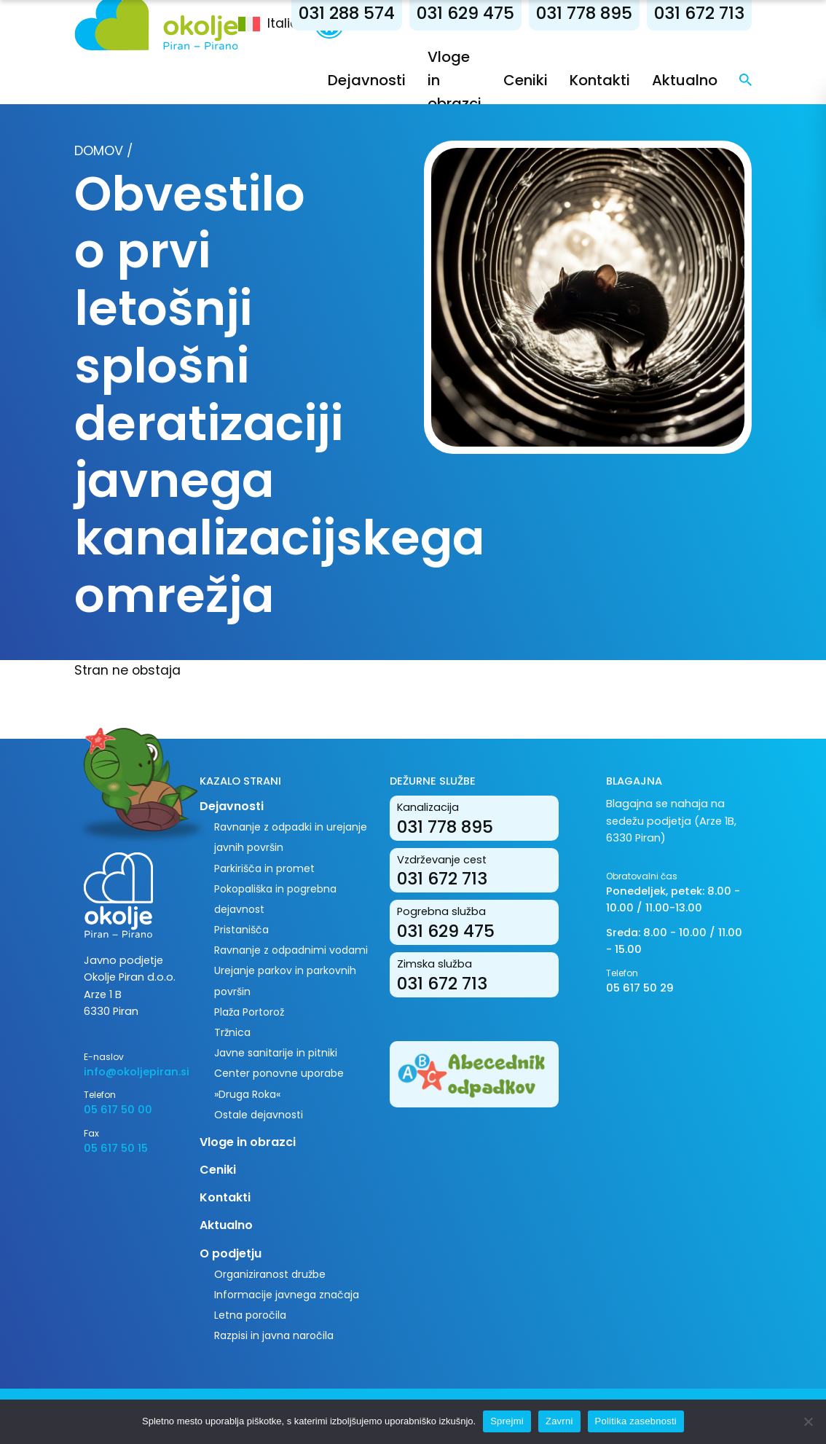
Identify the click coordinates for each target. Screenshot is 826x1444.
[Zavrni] (808, 1421)
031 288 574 (347, 13)
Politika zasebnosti (636, 1421)
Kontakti (600, 80)
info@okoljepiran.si (131, 1071)
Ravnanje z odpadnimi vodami (291, 950)
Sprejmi (507, 1421)
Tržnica (232, 1032)
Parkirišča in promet (264, 868)
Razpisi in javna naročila (274, 1335)
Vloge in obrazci (248, 1142)
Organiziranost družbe (270, 1274)
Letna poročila (250, 1315)
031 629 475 (465, 13)
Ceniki (525, 80)
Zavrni (559, 1421)
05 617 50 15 (116, 1148)
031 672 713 (699, 13)
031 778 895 (584, 13)
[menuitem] (276, 24)
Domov (98, 150)
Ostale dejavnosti (258, 1114)
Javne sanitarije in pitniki (275, 1052)
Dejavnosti (367, 80)
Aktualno (684, 80)
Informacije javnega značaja (286, 1294)
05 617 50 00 (118, 1109)
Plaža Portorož (249, 1012)
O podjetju (230, 1253)
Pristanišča (241, 929)
